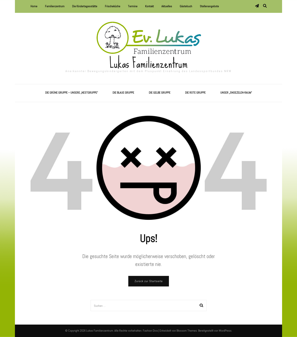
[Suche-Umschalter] (265, 6)
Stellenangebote (209, 6)
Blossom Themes (187, 330)
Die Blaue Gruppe (123, 92)
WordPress (225, 330)
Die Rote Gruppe (195, 92)
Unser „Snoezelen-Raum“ (236, 92)
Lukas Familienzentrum (148, 63)
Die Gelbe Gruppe (159, 92)
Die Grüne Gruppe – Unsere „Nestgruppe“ (71, 92)
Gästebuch (186, 6)
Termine (132, 6)
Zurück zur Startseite (149, 281)
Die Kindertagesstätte (84, 6)
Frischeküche (112, 6)
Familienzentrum (54, 6)
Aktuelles (166, 6)
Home (33, 6)
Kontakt (149, 6)
